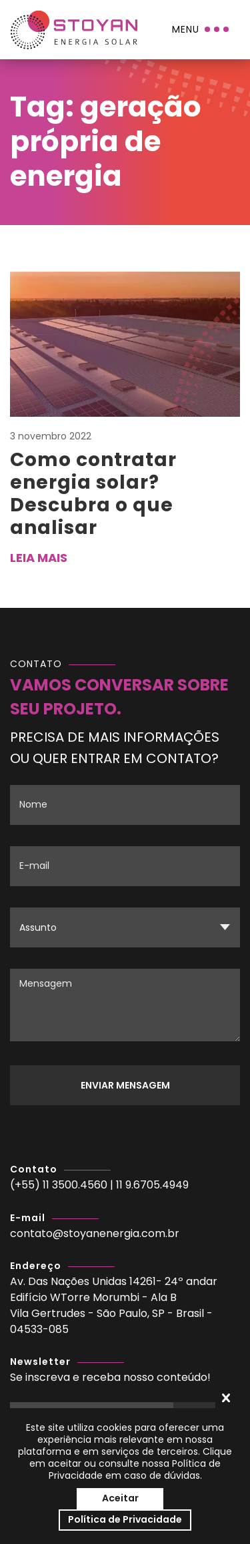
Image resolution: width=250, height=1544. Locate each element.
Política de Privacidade (125, 1519)
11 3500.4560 (75, 1184)
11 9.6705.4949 (152, 1184)
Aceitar (120, 1498)
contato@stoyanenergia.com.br (94, 1233)
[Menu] (201, 29)
